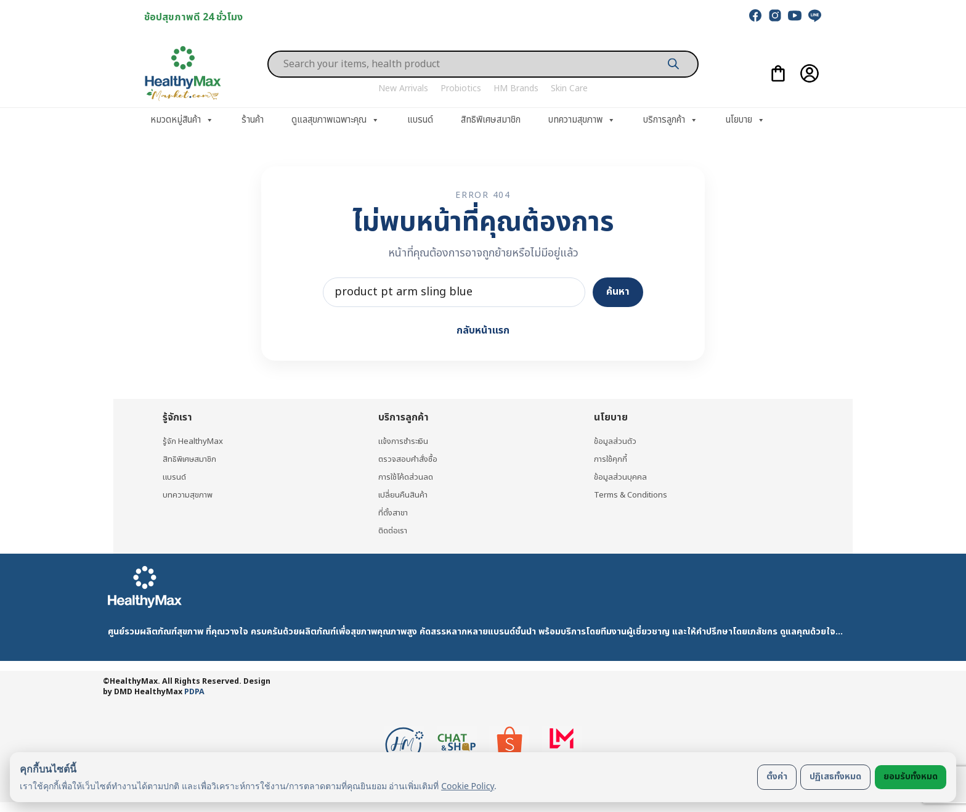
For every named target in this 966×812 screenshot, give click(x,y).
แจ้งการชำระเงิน (406, 439)
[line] (814, 15)
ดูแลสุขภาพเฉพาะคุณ (335, 120)
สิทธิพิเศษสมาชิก (491, 120)
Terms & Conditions (634, 494)
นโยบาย (745, 120)
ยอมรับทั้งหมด (910, 776)
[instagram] (775, 15)
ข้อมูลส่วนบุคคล (620, 476)
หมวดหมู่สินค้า (182, 120)
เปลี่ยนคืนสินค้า (403, 494)
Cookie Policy (467, 786)
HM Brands (515, 88)
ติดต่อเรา (394, 530)
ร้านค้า (253, 120)
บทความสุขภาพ (581, 120)
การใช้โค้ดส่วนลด (406, 476)
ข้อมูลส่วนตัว (615, 439)
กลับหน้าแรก (483, 330)
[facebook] (755, 15)
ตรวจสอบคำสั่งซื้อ (408, 458)
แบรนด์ (420, 120)
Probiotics (460, 88)
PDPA (194, 692)
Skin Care (569, 88)
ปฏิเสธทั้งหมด (835, 776)
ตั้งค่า (776, 776)
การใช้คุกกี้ (611, 458)
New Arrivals (403, 88)
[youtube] (794, 15)
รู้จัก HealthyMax (195, 439)
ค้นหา (618, 291)
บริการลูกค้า (670, 120)
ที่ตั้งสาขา (394, 512)
